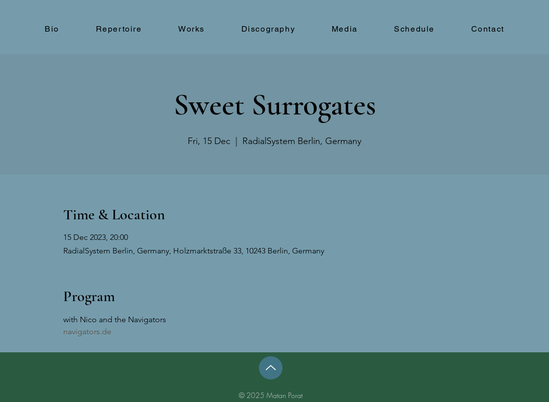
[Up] (271, 367)
